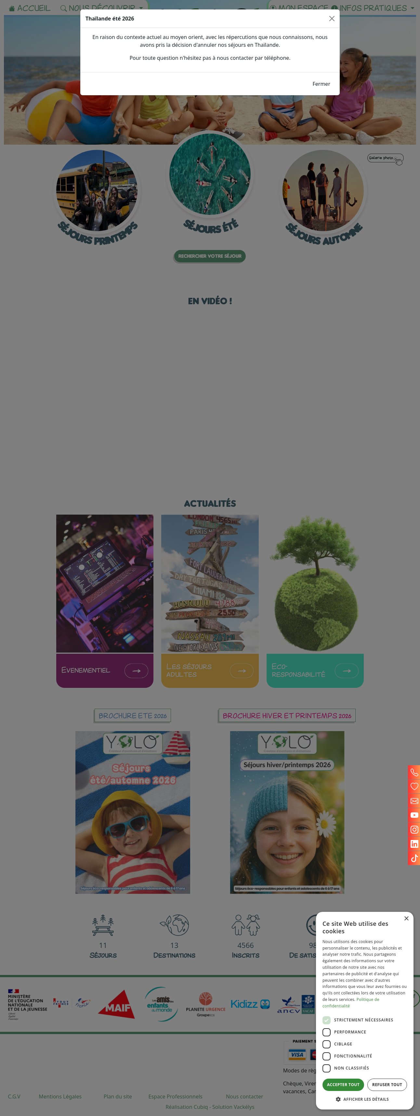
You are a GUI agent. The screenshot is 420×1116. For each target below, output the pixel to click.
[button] (364, 1099)
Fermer (321, 83)
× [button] (406, 918)
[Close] (332, 18)
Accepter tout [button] (343, 1084)
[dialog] (364, 1010)
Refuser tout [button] (387, 1084)
